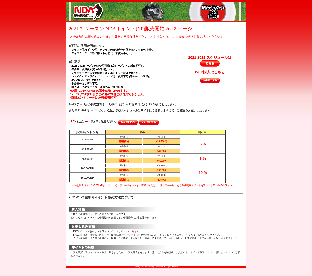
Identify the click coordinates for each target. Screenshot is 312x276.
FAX (73, 121)
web (87, 121)
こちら (132, 231)
